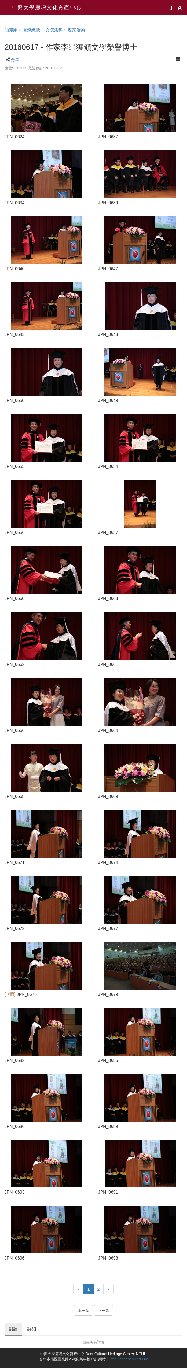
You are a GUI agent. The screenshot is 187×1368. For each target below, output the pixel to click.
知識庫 (11, 30)
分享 (15, 59)
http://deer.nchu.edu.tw (129, 1359)
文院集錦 (54, 30)
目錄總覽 (31, 30)
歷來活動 (76, 30)
